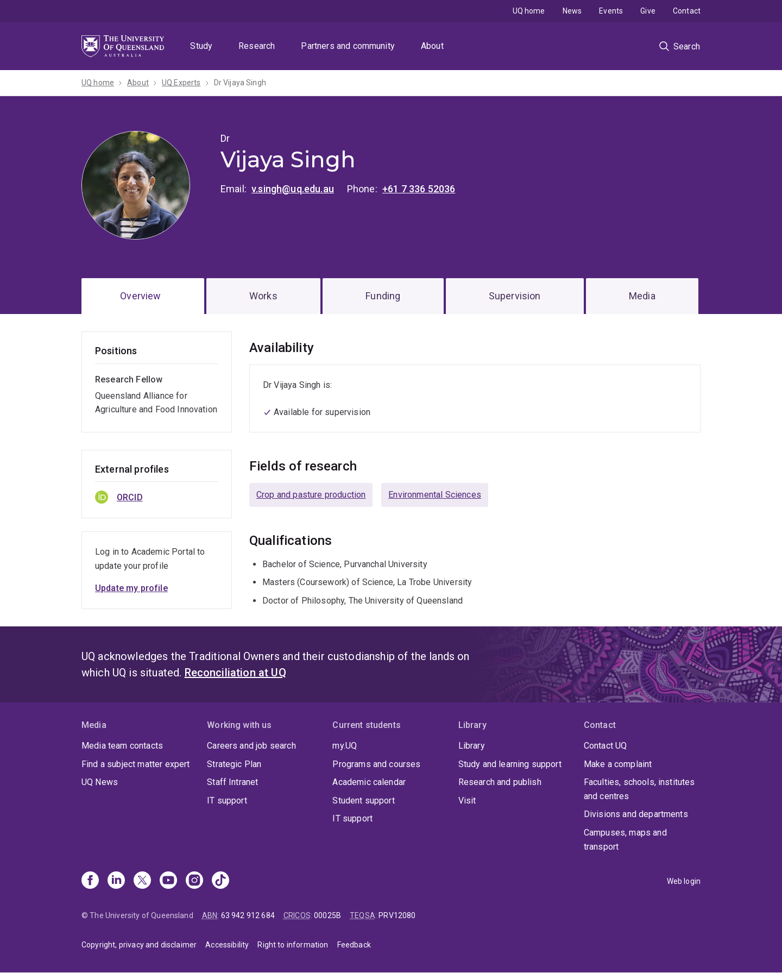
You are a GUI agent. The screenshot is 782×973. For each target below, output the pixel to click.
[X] (142, 881)
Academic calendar (369, 782)
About (432, 46)
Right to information (292, 944)
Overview (140, 296)
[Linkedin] (116, 881)
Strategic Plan (234, 764)
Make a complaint (618, 764)
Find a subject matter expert (135, 764)
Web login (684, 881)
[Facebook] (90, 881)
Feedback (354, 944)
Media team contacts (122, 745)
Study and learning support (510, 764)
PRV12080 (397, 915)
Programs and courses (376, 764)
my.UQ (344, 745)
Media (642, 296)
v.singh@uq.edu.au (292, 188)
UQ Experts (181, 82)
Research (256, 46)
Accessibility (227, 944)
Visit (467, 800)
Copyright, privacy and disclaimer (139, 944)
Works (263, 296)
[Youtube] (168, 881)
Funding (382, 296)
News (572, 11)
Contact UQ (605, 745)
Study (201, 46)
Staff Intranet (232, 782)
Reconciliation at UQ (235, 672)
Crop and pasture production (310, 494)
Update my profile (131, 588)
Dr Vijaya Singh (240, 82)
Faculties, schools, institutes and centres (639, 789)
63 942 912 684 (248, 915)
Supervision (515, 296)
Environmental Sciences (434, 494)
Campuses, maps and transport (625, 839)
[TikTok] (220, 881)
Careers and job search (251, 745)
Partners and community (348, 46)
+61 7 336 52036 (418, 188)
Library (471, 745)
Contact (687, 11)
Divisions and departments (636, 814)
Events (611, 11)
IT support (227, 800)
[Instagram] (194, 881)
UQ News (99, 782)
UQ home (529, 11)
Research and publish (499, 782)
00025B (327, 915)
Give (647, 11)
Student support (363, 800)
